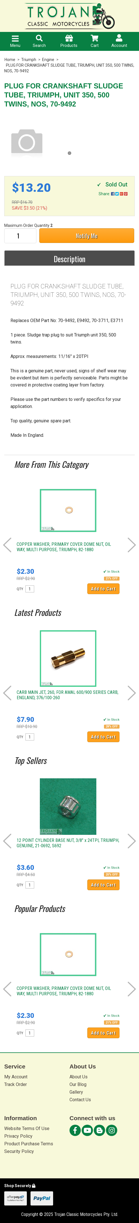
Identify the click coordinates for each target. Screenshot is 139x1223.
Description (69, 258)
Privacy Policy (18, 1136)
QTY (20, 589)
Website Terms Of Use (26, 1128)
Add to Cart (103, 589)
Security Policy (19, 1151)
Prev (7, 545)
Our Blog (78, 1084)
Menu (15, 42)
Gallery (76, 1092)
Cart (95, 41)
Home (10, 59)
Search (39, 41)
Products (68, 41)
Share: (113, 194)
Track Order (15, 1084)
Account (119, 41)
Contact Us (80, 1099)
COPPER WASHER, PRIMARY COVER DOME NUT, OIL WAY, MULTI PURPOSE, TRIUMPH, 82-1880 (64, 547)
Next (132, 545)
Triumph (28, 59)
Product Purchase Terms (28, 1143)
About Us (79, 1076)
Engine (48, 59)
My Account (15, 1076)
